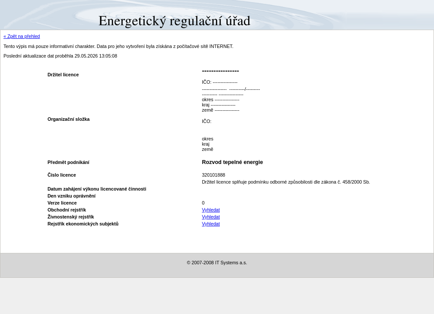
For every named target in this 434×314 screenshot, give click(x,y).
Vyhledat (211, 209)
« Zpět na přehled (21, 36)
